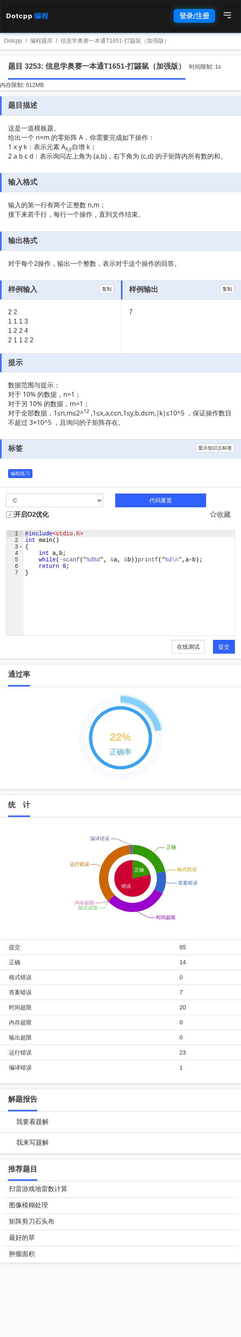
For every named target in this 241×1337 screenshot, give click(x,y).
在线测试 (188, 646)
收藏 (219, 515)
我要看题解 (32, 1121)
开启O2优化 (31, 514)
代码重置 (160, 500)
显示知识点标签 (215, 448)
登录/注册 (194, 16)
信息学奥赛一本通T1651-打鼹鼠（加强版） (114, 40)
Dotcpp (27, 16)
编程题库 (41, 40)
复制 (107, 289)
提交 (224, 646)
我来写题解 (32, 1142)
